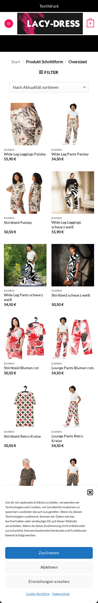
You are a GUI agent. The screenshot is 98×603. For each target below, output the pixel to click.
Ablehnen (49, 567)
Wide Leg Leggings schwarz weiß (66, 224)
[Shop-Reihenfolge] (49, 87)
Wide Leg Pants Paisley (70, 154)
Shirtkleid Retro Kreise (22, 436)
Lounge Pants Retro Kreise (67, 438)
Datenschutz (61, 594)
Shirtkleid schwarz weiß (70, 295)
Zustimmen (49, 552)
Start (15, 61)
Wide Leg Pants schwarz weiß (23, 297)
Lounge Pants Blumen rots (72, 368)
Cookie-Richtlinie (38, 594)
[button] (90, 492)
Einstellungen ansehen (49, 581)
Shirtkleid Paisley (18, 223)
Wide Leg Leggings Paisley (25, 154)
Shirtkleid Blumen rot (21, 368)
